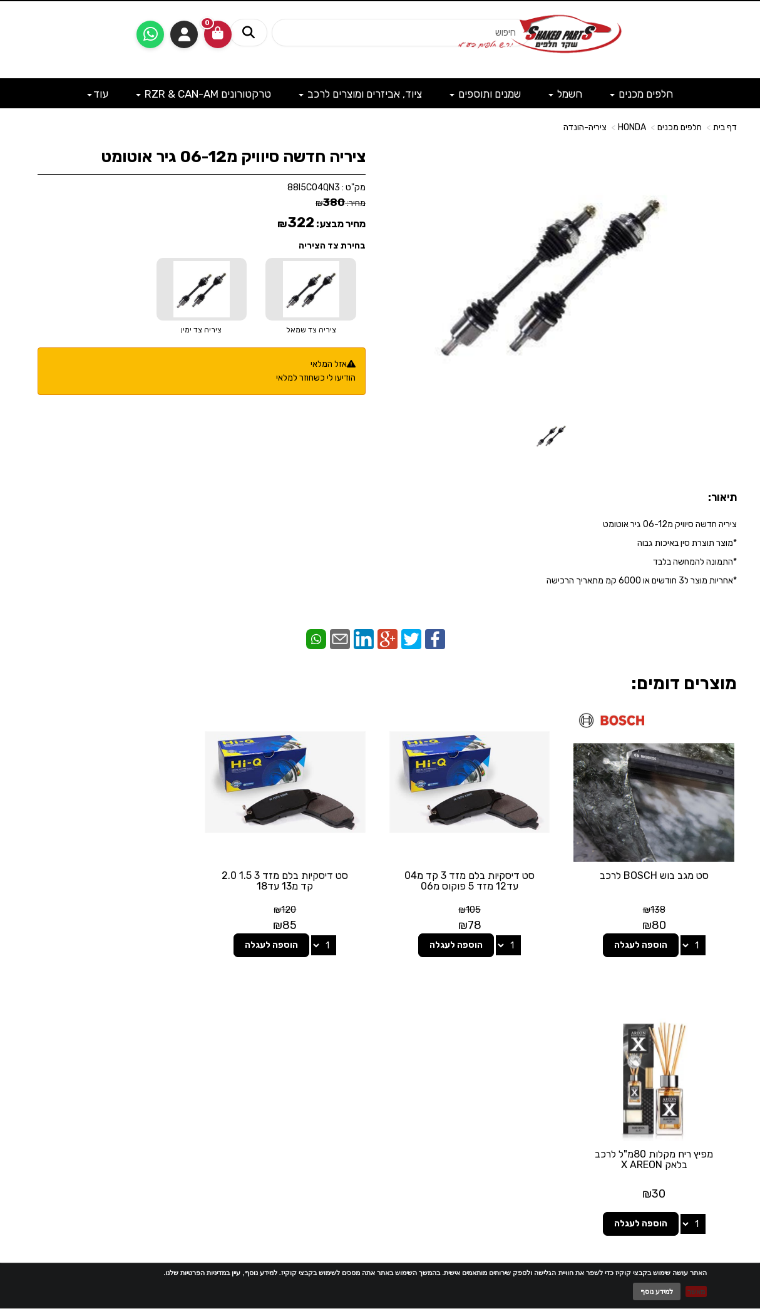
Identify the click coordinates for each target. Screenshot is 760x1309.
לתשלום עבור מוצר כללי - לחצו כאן (158, 1109)
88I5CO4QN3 (313, 187)
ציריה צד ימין (201, 330)
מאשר (696, 1291)
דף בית (725, 127)
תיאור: (722, 497)
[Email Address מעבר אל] (364, 1051)
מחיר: (341, 203)
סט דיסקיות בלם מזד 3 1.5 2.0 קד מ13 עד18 (288, 879)
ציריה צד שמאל (311, 330)
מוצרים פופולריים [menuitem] (708, 1023)
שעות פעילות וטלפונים (135, 1003)
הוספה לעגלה (641, 943)
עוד (97, 94)
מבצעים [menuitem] (723, 1086)
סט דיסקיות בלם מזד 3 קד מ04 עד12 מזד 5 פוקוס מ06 (471, 879)
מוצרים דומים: (684, 683)
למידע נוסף (656, 1291)
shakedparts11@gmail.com (130, 1077)
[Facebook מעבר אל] (405, 1051)
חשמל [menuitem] (565, 94)
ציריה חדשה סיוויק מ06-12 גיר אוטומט (233, 157)
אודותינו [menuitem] (723, 1073)
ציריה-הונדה (585, 127)
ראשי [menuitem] (728, 1048)
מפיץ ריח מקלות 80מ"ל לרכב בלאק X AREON (105, 879)
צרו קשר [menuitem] (722, 1060)
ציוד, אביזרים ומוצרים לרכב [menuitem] (360, 94)
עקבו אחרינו (380, 1003)
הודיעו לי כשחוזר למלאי (316, 377)
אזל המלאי (329, 364)
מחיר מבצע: (341, 224)
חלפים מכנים (679, 127)
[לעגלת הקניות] (218, 34)
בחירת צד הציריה (332, 245)
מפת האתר (705, 1009)
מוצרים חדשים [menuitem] (712, 1035)
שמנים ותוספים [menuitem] (485, 94)
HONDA (632, 127)
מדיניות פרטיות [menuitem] (711, 1111)
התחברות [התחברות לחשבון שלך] (184, 34)
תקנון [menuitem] (727, 1098)
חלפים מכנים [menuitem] (641, 94)
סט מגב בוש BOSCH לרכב (654, 874)
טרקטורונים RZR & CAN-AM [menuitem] (203, 94)
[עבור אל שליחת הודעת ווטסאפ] (150, 34)
